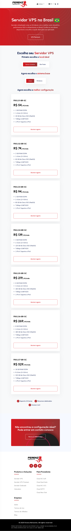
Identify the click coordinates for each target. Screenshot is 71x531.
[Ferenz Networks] (35, 459)
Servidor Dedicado (20, 486)
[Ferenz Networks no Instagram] (35, 466)
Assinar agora (35, 129)
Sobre (16, 505)
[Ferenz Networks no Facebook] (31, 466)
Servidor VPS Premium (21, 482)
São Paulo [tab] (43, 64)
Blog (15, 515)
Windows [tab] (39, 81)
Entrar (40, 4)
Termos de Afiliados (20, 512)
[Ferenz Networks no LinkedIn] (40, 466)
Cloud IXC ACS (41, 486)
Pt (50, 4)
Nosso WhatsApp (35, 437)
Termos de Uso (19, 508)
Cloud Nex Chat (42, 492)
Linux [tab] (30, 81)
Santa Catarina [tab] (30, 64)
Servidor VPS (18, 479)
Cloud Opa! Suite (42, 482)
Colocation (17, 489)
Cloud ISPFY (41, 489)
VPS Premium (35, 37)
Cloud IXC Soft (41, 479)
